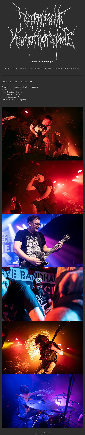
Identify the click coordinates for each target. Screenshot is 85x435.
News (8, 69)
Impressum (37, 433)
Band (15, 69)
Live (30, 69)
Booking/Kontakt (44, 69)
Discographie (72, 69)
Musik (23, 69)
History (59, 69)
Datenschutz (47, 433)
